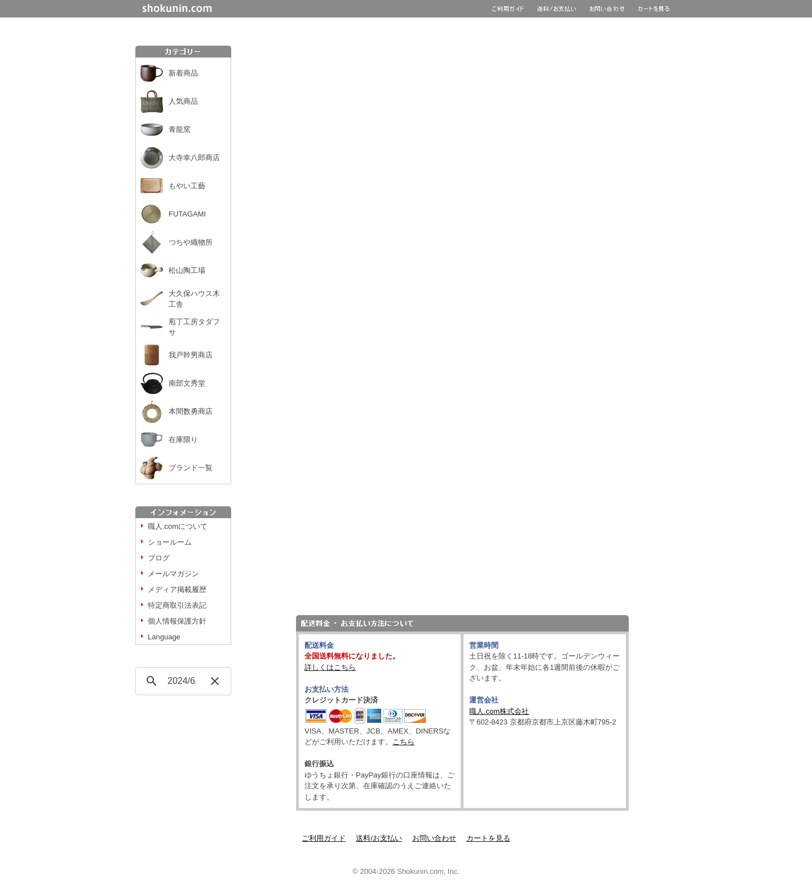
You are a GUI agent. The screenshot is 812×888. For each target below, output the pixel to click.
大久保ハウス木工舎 (194, 299)
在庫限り (183, 439)
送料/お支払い (379, 838)
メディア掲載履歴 (177, 589)
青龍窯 (180, 129)
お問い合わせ (434, 838)
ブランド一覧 (191, 467)
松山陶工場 (187, 270)
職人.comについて (178, 526)
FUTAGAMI (187, 214)
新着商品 (183, 73)
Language (164, 637)
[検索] (181, 681)
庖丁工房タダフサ (194, 327)
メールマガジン (173, 573)
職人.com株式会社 (499, 711)
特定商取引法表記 (177, 605)
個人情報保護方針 (177, 621)
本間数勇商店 (191, 411)
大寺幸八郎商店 (194, 157)
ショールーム (170, 542)
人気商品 (183, 101)
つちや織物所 (191, 242)
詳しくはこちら (330, 667)
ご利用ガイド (324, 838)
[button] (215, 681)
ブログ (159, 558)
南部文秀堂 (187, 383)
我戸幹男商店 (191, 355)
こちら (403, 741)
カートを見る (488, 838)
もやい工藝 (187, 186)
